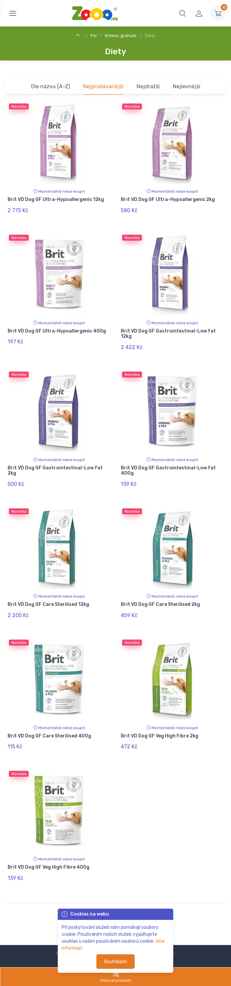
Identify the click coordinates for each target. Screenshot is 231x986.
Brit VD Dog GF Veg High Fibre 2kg (159, 722)
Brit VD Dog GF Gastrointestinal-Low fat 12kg (168, 330)
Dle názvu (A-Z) (50, 86)
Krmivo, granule (120, 35)
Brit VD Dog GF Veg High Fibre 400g (48, 849)
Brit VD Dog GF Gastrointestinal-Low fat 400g (168, 463)
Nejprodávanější (103, 86)
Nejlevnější (186, 86)
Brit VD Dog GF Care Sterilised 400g (49, 722)
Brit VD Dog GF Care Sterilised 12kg (48, 594)
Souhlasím (115, 962)
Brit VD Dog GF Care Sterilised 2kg (160, 594)
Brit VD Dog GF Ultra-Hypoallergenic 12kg (56, 199)
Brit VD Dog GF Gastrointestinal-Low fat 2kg (55, 463)
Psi (93, 35)
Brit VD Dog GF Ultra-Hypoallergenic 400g (57, 327)
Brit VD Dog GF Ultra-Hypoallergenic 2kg (168, 199)
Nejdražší (148, 86)
